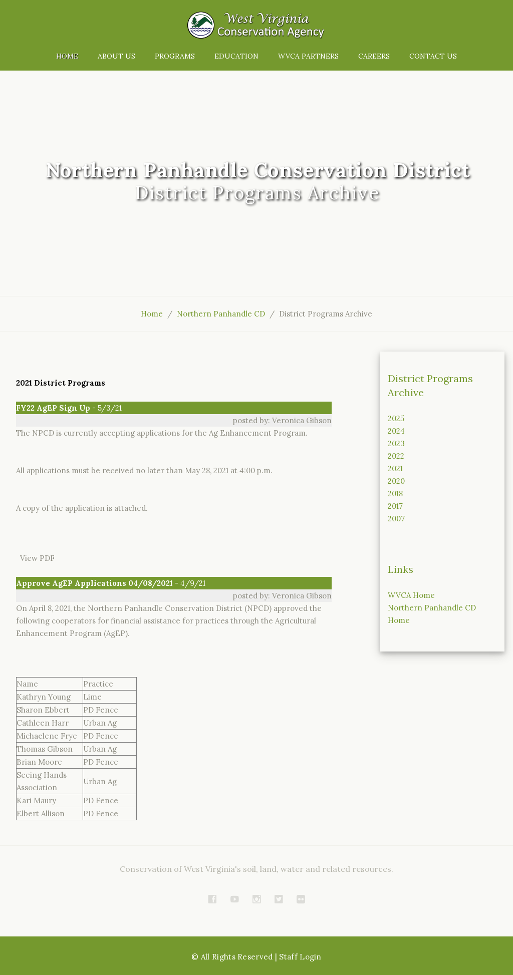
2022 (396, 456)
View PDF (35, 558)
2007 (396, 518)
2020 (396, 481)
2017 (395, 506)
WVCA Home (411, 595)
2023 (396, 443)
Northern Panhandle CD (221, 313)
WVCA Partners (308, 56)
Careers (374, 56)
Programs (175, 56)
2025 (396, 418)
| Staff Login (298, 956)
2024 (396, 431)
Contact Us (433, 56)
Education (236, 56)
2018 (395, 493)
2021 (395, 468)
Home (67, 56)
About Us (116, 56)
